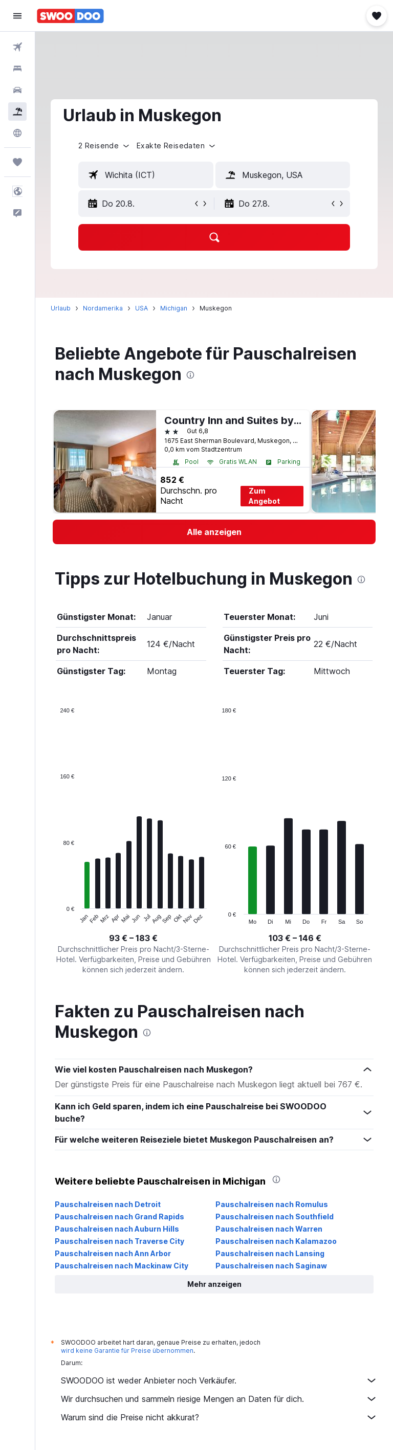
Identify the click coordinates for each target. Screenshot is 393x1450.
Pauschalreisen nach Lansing (269, 1253)
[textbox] (145, 175)
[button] (17, 16)
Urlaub (61, 308)
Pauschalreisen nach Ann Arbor (113, 1253)
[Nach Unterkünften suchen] (17, 68)
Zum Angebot (264, 495)
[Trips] (17, 162)
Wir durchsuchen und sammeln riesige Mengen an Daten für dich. (219, 1399)
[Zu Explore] (17, 133)
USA (141, 308)
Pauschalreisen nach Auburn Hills (117, 1228)
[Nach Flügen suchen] (17, 47)
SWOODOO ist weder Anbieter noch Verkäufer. (219, 1380)
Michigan (173, 308)
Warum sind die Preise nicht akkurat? (219, 1417)
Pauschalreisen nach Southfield (274, 1216)
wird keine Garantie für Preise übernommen (127, 1350)
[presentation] (190, 375)
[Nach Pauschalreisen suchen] (17, 111)
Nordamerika (103, 308)
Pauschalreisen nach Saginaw (271, 1265)
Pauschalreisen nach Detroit (108, 1204)
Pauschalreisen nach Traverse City (119, 1241)
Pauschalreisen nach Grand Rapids (119, 1216)
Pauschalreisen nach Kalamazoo (276, 1241)
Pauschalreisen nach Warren (268, 1228)
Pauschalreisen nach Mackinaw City (121, 1265)
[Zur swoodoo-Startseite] (70, 16)
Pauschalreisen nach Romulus (271, 1204)
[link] (214, 532)
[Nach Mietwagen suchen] (17, 90)
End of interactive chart (216, 916)
